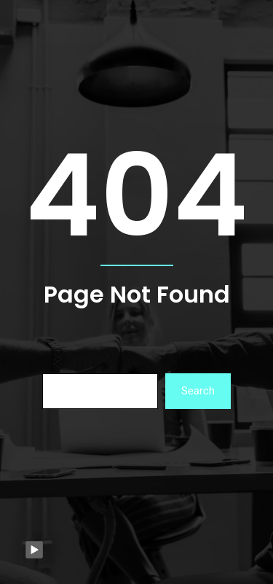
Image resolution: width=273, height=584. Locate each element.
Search (198, 390)
